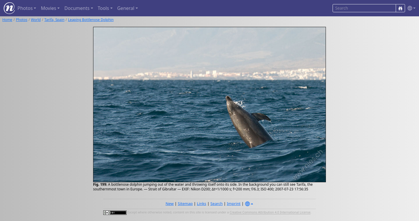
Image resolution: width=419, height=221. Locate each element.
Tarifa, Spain (54, 19)
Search (216, 203)
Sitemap (185, 203)
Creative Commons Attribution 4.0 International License (270, 213)
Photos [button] (25, 8)
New (170, 203)
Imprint (234, 203)
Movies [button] (48, 8)
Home (7, 19)
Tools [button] (103, 8)
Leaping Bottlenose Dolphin (91, 19)
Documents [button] (76, 8)
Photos (21, 19)
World (36, 19)
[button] (410, 8)
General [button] (125, 8)
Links (201, 203)
